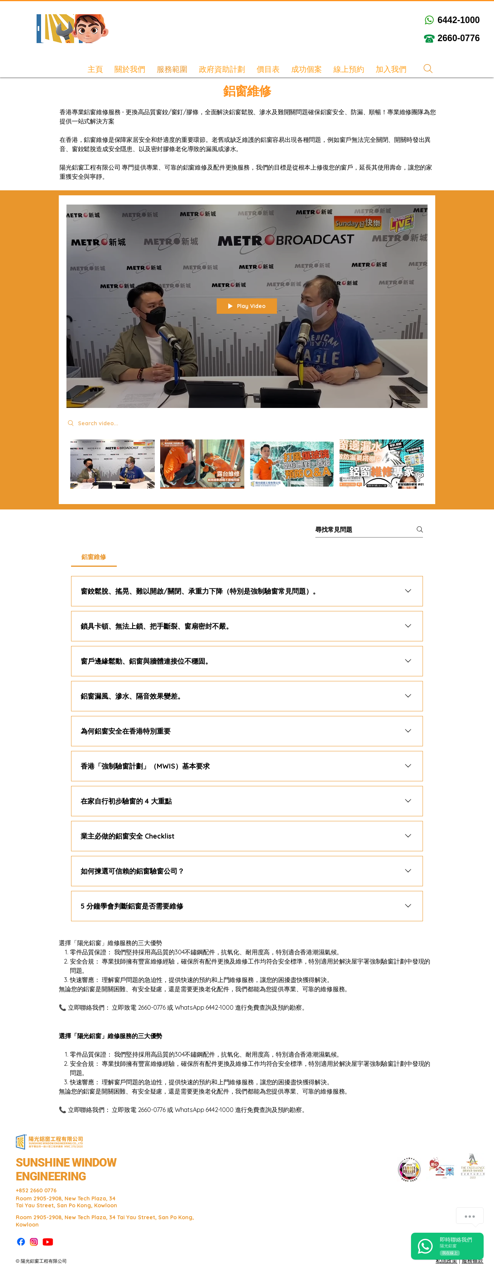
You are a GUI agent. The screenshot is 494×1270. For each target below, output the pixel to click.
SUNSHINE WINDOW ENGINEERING (66, 1169)
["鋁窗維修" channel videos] (247, 466)
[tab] (94, 557)
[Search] (428, 68)
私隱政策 (447, 1260)
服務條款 (473, 1260)
